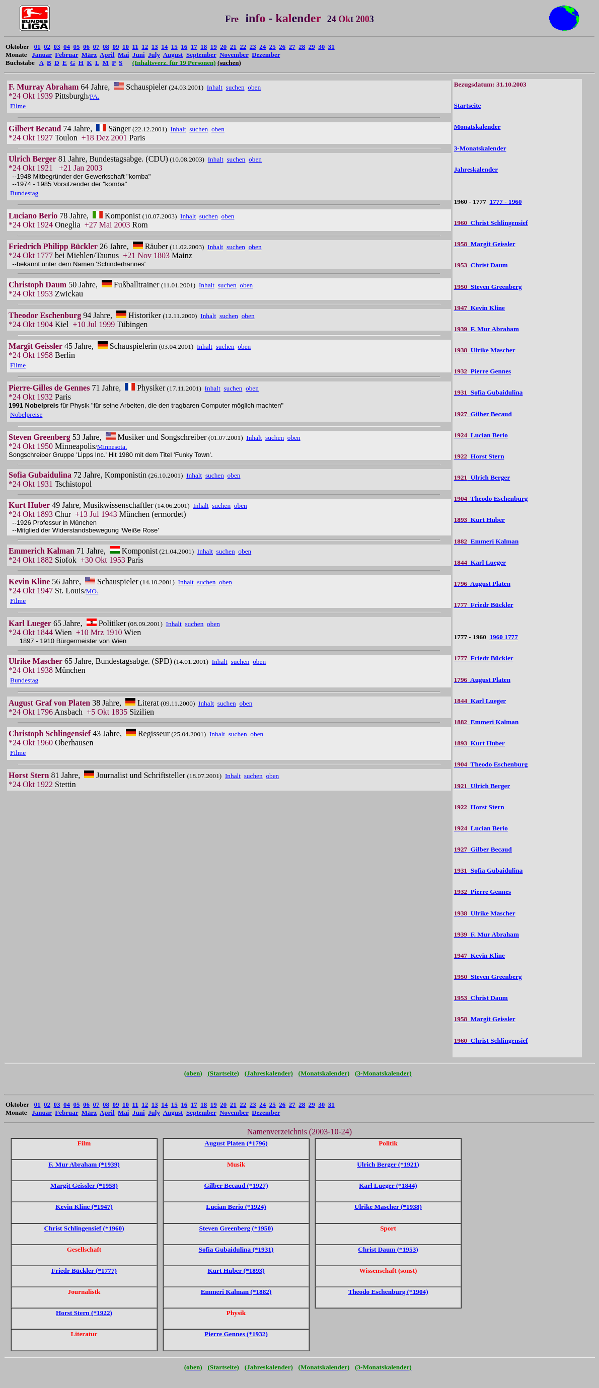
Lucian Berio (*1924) (236, 1206)
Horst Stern (479, 456)
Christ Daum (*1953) (388, 1249)
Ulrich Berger (482, 477)
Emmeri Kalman (486, 541)
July (154, 54)
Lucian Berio (481, 435)
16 (184, 46)
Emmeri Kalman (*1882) (236, 1291)
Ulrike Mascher (484, 350)
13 (155, 46)
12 (144, 46)
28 (301, 46)
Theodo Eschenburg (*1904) (388, 1291)
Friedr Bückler (483, 604)
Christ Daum (481, 265)
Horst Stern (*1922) (84, 1313)
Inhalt (214, 87)
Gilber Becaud (483, 414)
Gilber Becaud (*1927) (236, 1185)
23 (253, 46)
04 (66, 46)
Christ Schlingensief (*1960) (84, 1228)
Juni (138, 54)
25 (272, 46)
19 (213, 46)
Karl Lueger (480, 562)
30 (321, 46)
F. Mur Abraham (486, 329)
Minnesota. (112, 446)
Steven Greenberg (488, 286)
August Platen (482, 583)
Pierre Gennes (482, 371)
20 (223, 46)
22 (243, 46)
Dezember (266, 54)
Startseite (467, 105)
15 (174, 46)
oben (254, 87)
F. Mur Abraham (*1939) (84, 1164)
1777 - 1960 (505, 201)
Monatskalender (477, 126)
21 (233, 46)
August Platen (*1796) (235, 1143)
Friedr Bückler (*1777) (84, 1270)
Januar (42, 54)
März (89, 54)
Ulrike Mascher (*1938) (388, 1206)
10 (125, 46)
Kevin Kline (479, 308)
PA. (94, 96)
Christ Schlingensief (491, 222)
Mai (123, 54)
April (107, 54)
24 (262, 46)
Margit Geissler (484, 244)
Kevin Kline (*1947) (84, 1206)
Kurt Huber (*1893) (235, 1270)
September (201, 54)
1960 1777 (503, 637)
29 (312, 46)
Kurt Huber (479, 519)
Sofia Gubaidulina (488, 392)
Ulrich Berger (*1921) (388, 1164)
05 (76, 46)
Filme (18, 106)
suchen (235, 87)
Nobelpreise (26, 414)
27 (292, 46)
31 (331, 46)
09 (115, 46)
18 (203, 46)
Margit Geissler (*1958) (84, 1185)
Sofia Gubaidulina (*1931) (236, 1249)
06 (86, 46)
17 (194, 46)
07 (96, 46)
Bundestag (24, 193)
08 (106, 46)
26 (282, 46)
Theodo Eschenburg (491, 498)
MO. (92, 591)
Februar (66, 54)
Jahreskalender (476, 169)
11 (135, 46)
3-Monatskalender (480, 148)
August (173, 54)
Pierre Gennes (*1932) (236, 1334)
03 (56, 46)
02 (47, 46)
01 (37, 46)
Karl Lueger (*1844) (388, 1185)
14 (164, 46)
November (234, 54)
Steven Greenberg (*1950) (236, 1228)
